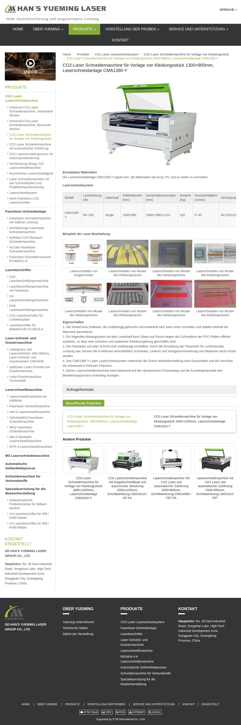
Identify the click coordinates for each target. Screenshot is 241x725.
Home (18, 29)
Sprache (228, 9)
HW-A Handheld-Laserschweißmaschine (25, 439)
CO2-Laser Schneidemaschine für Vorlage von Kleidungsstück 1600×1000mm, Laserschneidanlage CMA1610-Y (189, 421)
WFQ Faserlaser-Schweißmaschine (21, 429)
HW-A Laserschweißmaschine (29, 412)
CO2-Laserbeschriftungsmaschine (28, 279)
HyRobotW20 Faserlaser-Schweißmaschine (26, 419)
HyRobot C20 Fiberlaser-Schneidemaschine (26, 239)
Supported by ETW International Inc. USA (120, 719)
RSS (120, 712)
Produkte (84, 29)
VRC (107, 712)
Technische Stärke (75, 628)
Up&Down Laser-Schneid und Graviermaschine (29, 369)
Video (30, 66)
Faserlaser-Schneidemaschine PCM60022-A (30, 259)
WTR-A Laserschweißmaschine (30, 446)
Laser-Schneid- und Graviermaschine (20, 340)
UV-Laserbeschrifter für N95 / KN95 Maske (29, 515)
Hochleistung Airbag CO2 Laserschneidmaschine (26, 165)
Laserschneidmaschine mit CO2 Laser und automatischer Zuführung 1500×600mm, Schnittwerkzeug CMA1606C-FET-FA (171, 488)
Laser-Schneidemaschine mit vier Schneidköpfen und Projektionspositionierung (29, 183)
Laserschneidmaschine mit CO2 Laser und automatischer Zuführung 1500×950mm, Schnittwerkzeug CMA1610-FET (215, 488)
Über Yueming (48, 29)
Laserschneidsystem (23, 193)
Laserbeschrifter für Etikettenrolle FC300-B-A (26, 327)
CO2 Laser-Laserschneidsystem (117, 54)
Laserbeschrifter (18, 270)
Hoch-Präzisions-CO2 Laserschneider (24, 200)
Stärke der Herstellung (78, 634)
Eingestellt (18, 544)
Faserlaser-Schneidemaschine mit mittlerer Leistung (30, 220)
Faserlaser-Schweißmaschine (29, 406)
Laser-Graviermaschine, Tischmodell (25, 378)
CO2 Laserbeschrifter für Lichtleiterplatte (26, 317)
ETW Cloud (89, 712)
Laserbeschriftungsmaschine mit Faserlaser (28, 288)
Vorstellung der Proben (132, 29)
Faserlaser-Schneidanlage (25, 211)
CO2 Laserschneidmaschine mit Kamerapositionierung (31, 156)
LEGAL (155, 712)
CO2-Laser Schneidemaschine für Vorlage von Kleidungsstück (186, 54)
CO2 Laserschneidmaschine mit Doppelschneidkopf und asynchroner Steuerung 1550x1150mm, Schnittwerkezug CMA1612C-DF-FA (127, 488)
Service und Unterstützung (198, 29)
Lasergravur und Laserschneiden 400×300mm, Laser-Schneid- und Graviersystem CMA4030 (29, 355)
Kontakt (120, 40)
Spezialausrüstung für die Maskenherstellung (25, 491)
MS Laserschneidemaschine (27, 455)
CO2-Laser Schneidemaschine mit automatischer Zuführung (30, 146)
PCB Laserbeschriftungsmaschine (28, 308)
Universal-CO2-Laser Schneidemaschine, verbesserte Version (31, 111)
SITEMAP (136, 712)
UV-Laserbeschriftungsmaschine (28, 298)
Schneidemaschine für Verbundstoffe (22, 478)
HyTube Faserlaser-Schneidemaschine (22, 249)
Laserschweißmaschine (23, 389)
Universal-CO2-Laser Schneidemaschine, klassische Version (30, 125)
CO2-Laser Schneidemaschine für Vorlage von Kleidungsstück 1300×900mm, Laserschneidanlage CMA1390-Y (102, 421)
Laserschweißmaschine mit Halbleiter (27, 398)
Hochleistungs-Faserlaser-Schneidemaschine (27, 230)
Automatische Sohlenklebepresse (20, 466)
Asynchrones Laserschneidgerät (31, 173)
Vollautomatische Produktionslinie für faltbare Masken (28, 504)
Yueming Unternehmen (78, 622)
